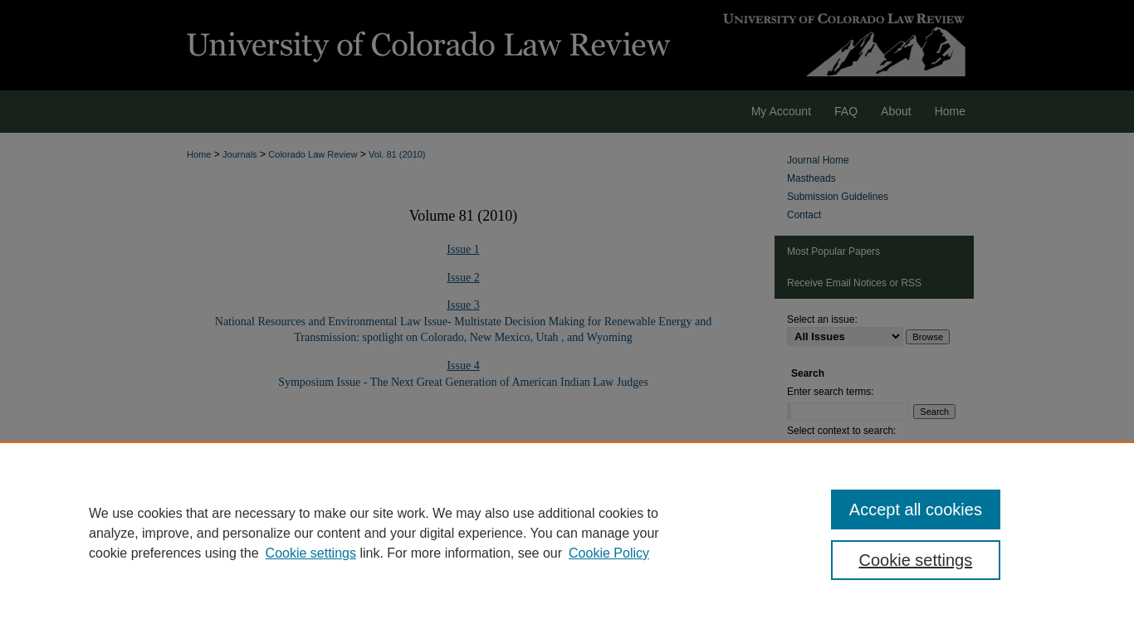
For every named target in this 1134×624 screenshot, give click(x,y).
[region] (567, 532)
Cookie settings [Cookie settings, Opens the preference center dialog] (916, 560)
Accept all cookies (915, 509)
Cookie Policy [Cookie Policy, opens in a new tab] (609, 553)
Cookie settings (311, 553)
